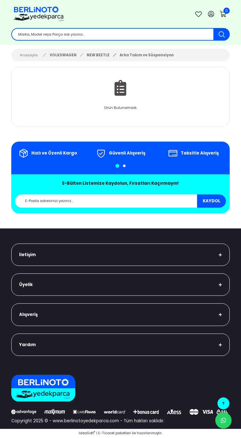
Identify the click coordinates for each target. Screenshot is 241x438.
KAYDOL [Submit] (211, 202)
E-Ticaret (106, 433)
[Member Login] (211, 14)
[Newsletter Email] (120, 201)
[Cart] (223, 14)
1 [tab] (117, 166)
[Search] (120, 34)
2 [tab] (124, 166)
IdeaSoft (87, 433)
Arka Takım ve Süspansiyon (147, 55)
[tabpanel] (47, 154)
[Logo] (98, 14)
